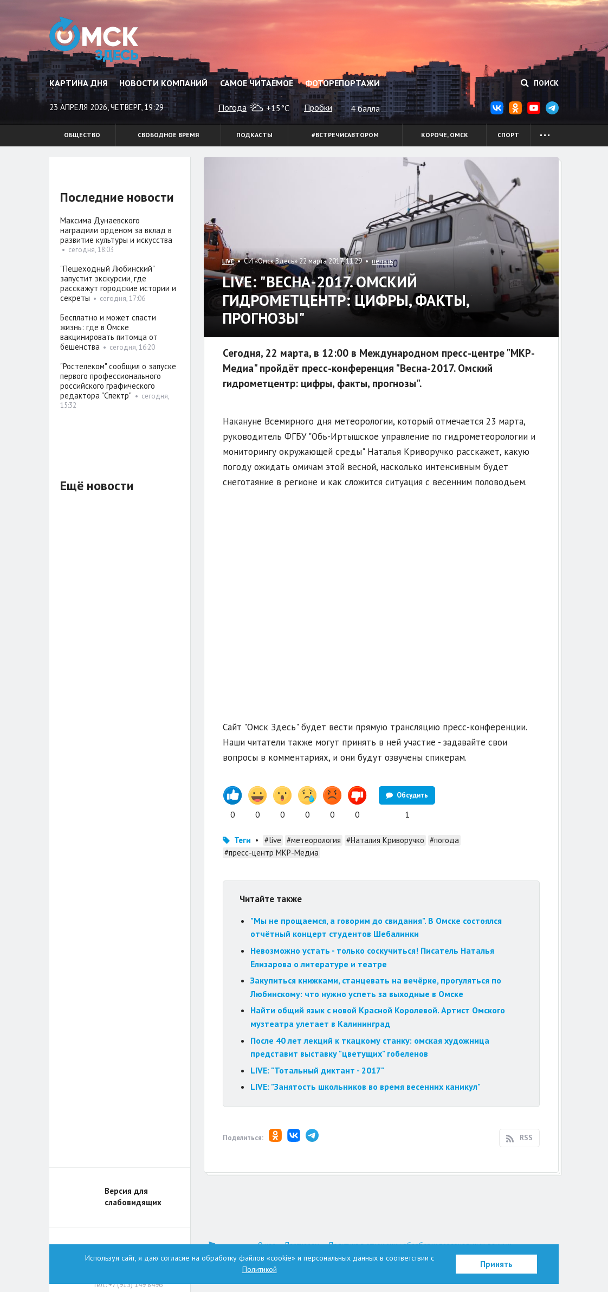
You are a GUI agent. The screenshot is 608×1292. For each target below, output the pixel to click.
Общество (82, 135)
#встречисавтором (345, 135)
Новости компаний (163, 83)
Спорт (508, 135)
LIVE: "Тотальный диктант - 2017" (317, 1070)
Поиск (540, 83)
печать (382, 261)
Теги (242, 840)
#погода (444, 840)
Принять (496, 1264)
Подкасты (254, 135)
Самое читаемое (256, 83)
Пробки (318, 107)
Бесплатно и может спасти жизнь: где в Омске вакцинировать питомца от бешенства (109, 332)
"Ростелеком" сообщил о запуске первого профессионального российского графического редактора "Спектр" (118, 381)
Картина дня (78, 83)
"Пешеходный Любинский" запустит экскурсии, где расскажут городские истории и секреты (118, 283)
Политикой (259, 1269)
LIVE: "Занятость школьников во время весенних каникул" (365, 1086)
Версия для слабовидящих (133, 1196)
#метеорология (314, 840)
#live (272, 840)
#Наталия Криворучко (385, 840)
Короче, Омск (444, 135)
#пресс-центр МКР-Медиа (271, 852)
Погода (232, 107)
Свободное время (168, 135)
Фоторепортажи (342, 83)
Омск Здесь (94, 39)
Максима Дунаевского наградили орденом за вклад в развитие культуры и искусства (116, 230)
